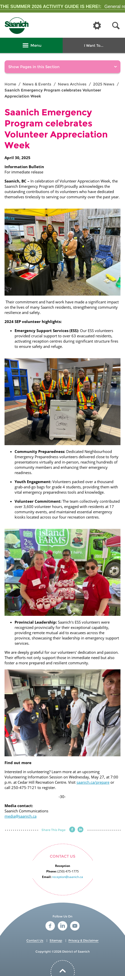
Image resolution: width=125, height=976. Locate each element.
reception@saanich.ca (67, 877)
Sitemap (56, 940)
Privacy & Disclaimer (83, 940)
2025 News (103, 84)
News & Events (37, 84)
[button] (116, 26)
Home (10, 84)
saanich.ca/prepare (92, 782)
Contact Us (34, 940)
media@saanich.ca (20, 816)
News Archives (72, 84)
